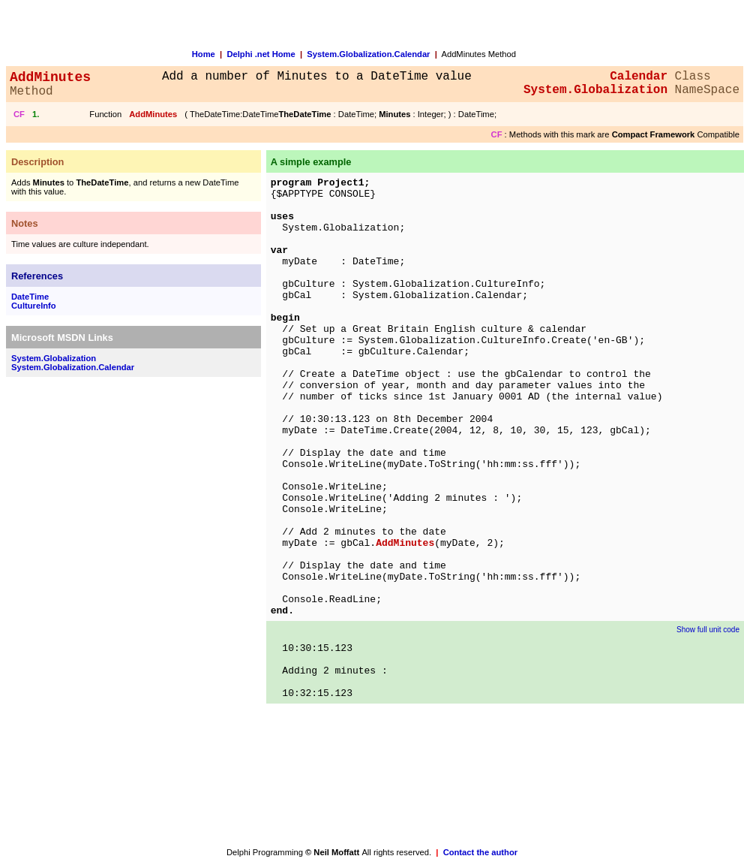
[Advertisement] (66, 611)
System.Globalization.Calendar (368, 54)
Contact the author (480, 852)
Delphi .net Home (260, 54)
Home (203, 54)
